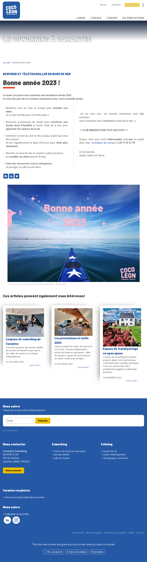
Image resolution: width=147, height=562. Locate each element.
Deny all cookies (76, 552)
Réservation (132, 5)
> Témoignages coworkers (115, 458)
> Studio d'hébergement (114, 455)
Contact (116, 5)
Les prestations (133, 18)
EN (143, 6)
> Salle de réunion (61, 458)
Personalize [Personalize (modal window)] (97, 552)
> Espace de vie (109, 451)
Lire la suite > (34, 365)
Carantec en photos (17, 491)
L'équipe (111, 18)
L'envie (80, 18)
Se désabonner (10, 431)
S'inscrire (43, 420)
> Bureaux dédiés (61, 455)
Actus (103, 5)
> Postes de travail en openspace (69, 451)
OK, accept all (53, 552)
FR (143, 4)
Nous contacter (14, 471)
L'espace (95, 18)
